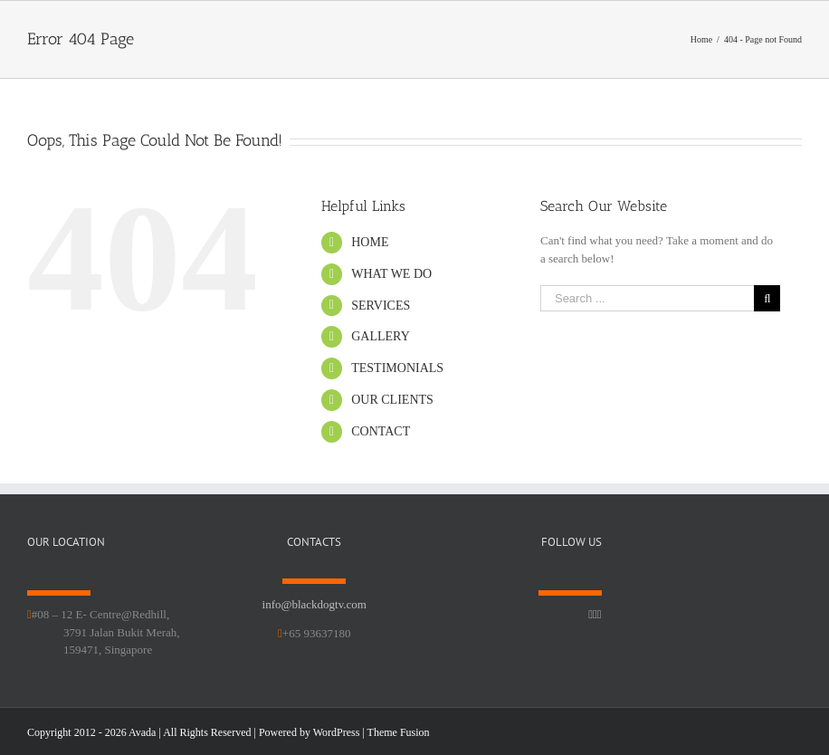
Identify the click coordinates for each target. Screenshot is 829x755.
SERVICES (380, 305)
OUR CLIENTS (392, 399)
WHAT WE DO (391, 274)
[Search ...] (647, 298)
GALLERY (380, 336)
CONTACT (380, 431)
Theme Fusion (398, 732)
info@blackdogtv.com (314, 604)
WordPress (336, 732)
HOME (369, 242)
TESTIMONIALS (397, 368)
